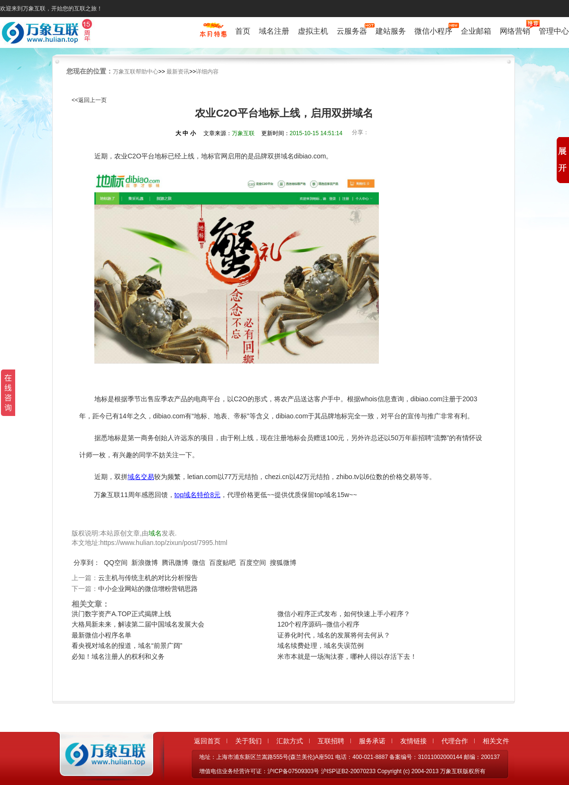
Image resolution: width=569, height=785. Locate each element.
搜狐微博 (283, 562)
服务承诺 (372, 741)
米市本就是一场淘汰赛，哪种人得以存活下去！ (347, 656)
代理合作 (454, 741)
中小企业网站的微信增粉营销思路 (148, 588)
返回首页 (207, 741)
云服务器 (352, 31)
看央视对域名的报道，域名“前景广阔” (127, 645)
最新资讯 (177, 71)
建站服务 (391, 31)
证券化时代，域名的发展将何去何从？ (333, 635)
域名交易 (141, 476)
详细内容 (207, 71)
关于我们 (248, 741)
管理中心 (554, 31)
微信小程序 (433, 31)
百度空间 (252, 562)
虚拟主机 (313, 31)
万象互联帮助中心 (135, 71)
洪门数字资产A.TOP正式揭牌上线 (121, 614)
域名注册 (274, 31)
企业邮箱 (476, 31)
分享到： (86, 562)
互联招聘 (331, 741)
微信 (198, 562)
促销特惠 (213, 35)
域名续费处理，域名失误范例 (320, 645)
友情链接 (413, 741)
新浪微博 (144, 562)
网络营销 (515, 31)
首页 (242, 31)
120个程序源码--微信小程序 (318, 624)
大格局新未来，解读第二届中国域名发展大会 (138, 624)
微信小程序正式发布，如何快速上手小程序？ (343, 614)
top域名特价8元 (197, 495)
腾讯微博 (175, 562)
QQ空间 (116, 562)
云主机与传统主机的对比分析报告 (148, 578)
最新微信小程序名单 (101, 635)
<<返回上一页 (89, 100)
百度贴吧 (222, 562)
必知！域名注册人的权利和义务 (118, 656)
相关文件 (496, 741)
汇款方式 (289, 741)
